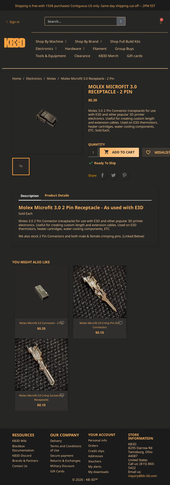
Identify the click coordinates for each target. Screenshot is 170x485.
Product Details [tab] (57, 195)
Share (102, 175)
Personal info (97, 440)
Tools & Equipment (51, 55)
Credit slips (96, 451)
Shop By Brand (88, 41)
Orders (93, 446)
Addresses (95, 456)
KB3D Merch (108, 55)
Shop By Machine (51, 41)
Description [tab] (30, 196)
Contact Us (19, 466)
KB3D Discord (21, 456)
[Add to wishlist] (62, 322)
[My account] (13, 22)
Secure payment (61, 456)
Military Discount (62, 466)
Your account (101, 434)
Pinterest (124, 175)
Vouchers (94, 461)
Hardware (74, 48)
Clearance (82, 55)
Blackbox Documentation (23, 448)
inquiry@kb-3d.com (142, 476)
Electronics (46, 48)
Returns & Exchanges (65, 461)
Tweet (113, 175)
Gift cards (135, 55)
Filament (100, 48)
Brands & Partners (25, 461)
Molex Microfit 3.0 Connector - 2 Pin (41, 323)
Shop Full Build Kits (125, 41)
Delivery (56, 441)
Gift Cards (57, 471)
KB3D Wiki (19, 441)
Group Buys (124, 48)
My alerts (94, 467)
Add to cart (119, 152)
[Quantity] (93, 152)
